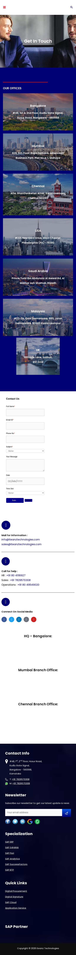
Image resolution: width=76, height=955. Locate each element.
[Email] (25, 425)
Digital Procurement (16, 891)
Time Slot (9, 489)
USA (38, 231)
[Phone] (25, 439)
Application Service (15, 907)
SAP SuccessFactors (16, 864)
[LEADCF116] (25, 481)
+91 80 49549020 (28, 585)
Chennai (38, 186)
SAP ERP (9, 841)
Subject (9, 447)
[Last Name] (25, 412)
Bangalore (38, 106)
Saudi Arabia (38, 271)
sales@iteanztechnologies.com (21, 544)
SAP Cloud (10, 902)
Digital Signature (14, 896)
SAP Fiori (9, 853)
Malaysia (38, 311)
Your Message (11, 457)
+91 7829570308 (20, 580)
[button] (15, 500)
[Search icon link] (71, 7)
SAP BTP (9, 869)
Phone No (10, 433)
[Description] (25, 465)
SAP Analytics (12, 858)
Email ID (9, 420)
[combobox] (25, 451)
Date (8, 475)
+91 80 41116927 (16, 575)
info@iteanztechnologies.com (20, 539)
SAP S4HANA (12, 847)
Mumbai (38, 146)
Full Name (10, 406)
